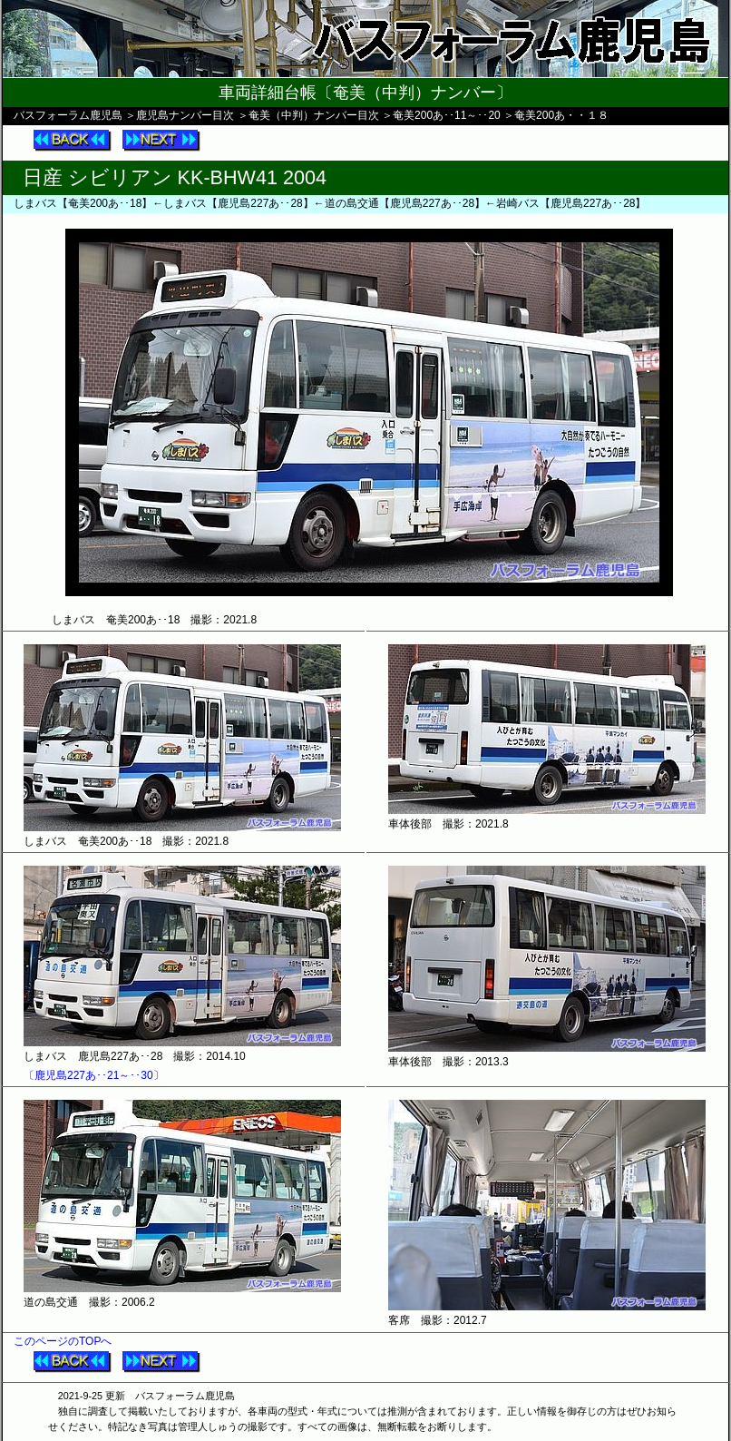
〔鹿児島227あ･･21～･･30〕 (94, 1075)
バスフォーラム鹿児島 (68, 115)
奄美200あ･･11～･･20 (447, 115)
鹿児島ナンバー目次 (185, 115)
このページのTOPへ (63, 1341)
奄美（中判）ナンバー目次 (314, 115)
